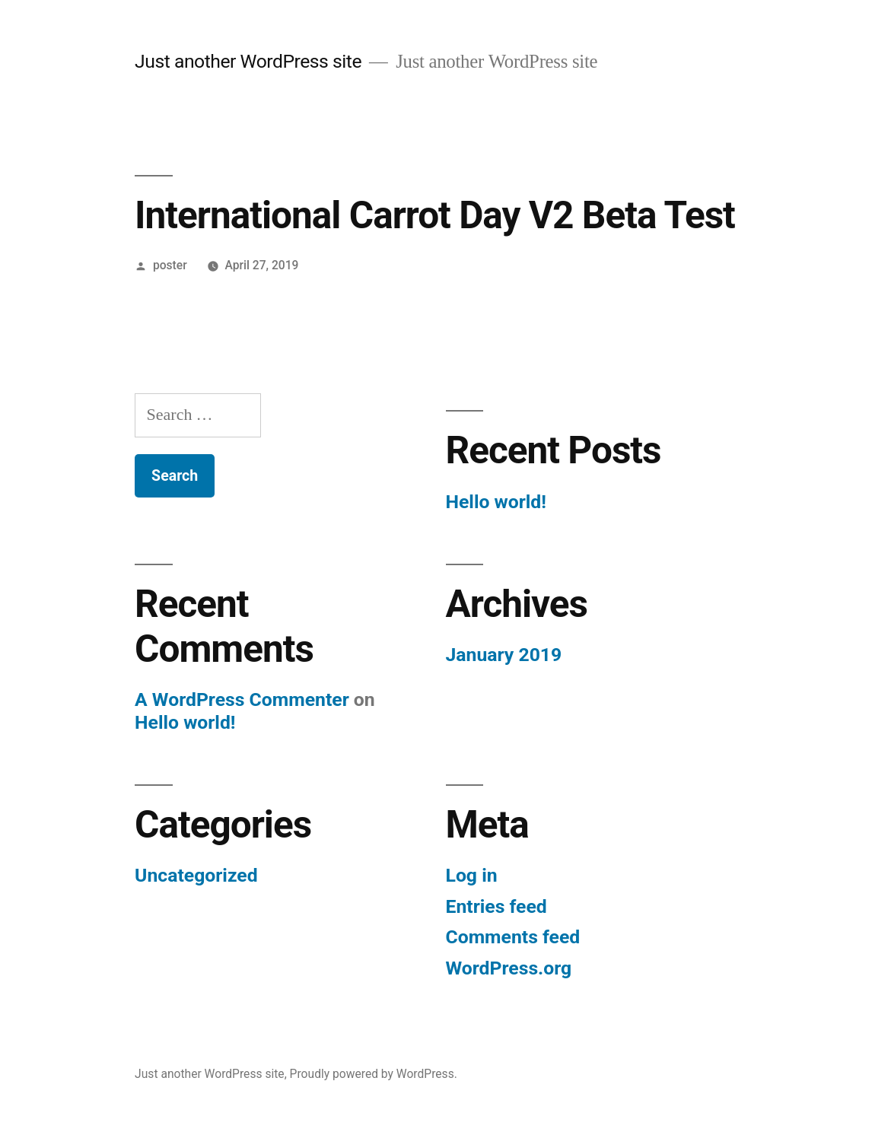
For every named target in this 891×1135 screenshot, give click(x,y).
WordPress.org (509, 968)
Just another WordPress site (248, 61)
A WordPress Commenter (242, 699)
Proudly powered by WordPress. (373, 1074)
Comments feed (513, 937)
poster (170, 265)
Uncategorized (196, 875)
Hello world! (496, 502)
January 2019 (504, 655)
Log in (472, 875)
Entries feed (496, 906)
